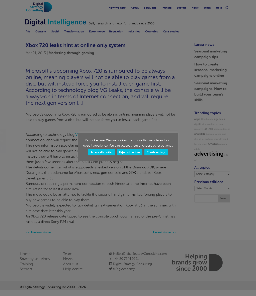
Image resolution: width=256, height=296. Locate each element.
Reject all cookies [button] (129, 152)
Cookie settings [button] (156, 152)
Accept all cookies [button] (102, 152)
